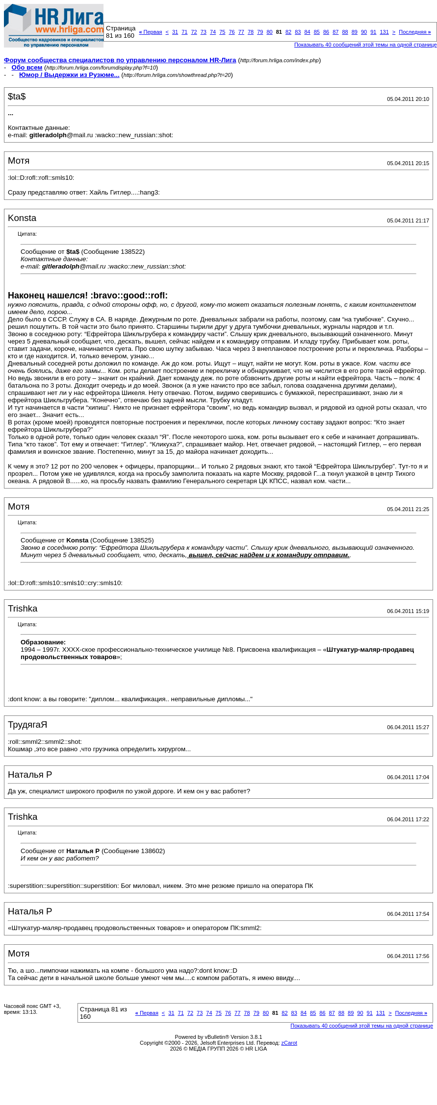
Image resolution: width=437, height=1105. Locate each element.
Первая (150, 32)
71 (184, 32)
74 (213, 32)
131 (384, 32)
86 (326, 32)
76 (231, 32)
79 (260, 32)
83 (298, 32)
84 (307, 32)
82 (288, 32)
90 (364, 32)
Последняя (415, 32)
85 (317, 32)
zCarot (289, 1043)
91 (373, 32)
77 (241, 32)
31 (175, 32)
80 (269, 32)
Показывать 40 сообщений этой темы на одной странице (365, 45)
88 (345, 32)
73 (203, 32)
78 (251, 32)
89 (355, 32)
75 (222, 32)
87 (335, 32)
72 (194, 32)
